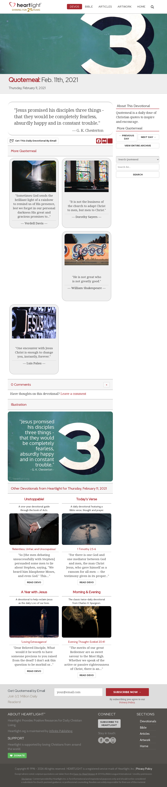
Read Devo (34, 582)
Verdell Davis (34, 223)
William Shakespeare (86, 288)
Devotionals (148, 721)
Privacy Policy (127, 702)
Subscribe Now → (127, 692)
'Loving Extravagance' (34, 641)
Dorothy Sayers (87, 217)
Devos (74, 6)
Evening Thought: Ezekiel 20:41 (86, 641)
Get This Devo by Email (33, 141)
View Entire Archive (138, 145)
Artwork (124, 6)
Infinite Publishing (60, 731)
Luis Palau (34, 363)
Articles (105, 6)
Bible (89, 6)
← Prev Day (126, 137)
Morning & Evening (86, 592)
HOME (141, 6)
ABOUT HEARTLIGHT (26, 714)
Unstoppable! (34, 499)
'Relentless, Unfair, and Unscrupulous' (34, 549)
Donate (17, 756)
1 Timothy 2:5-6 (86, 549)
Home (144, 746)
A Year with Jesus (34, 592)
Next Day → (148, 137)
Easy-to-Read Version (84, 774)
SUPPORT (16, 738)
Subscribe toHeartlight (109, 724)
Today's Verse (86, 499)
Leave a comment (73, 394)
